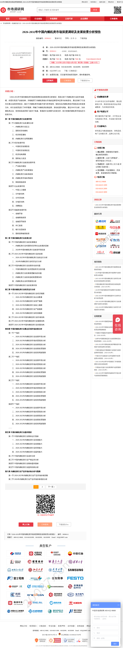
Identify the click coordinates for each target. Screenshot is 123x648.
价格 (66, 100)
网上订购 (25, 524)
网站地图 (90, 626)
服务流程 (102, 2)
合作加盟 (71, 626)
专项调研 (53, 19)
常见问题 (52, 626)
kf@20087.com (55, 71)
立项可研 (69, 19)
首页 (8, 19)
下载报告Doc (85, 80)
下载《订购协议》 (71, 71)
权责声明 (61, 626)
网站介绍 (23, 626)
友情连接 (80, 626)
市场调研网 (6, 23)
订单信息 (107, 161)
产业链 (19, 100)
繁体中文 (120, 2)
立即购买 (49, 80)
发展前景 (38, 420)
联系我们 (94, 2)
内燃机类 (23, 479)
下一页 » (51, 487)
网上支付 (113, 164)
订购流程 (42, 626)
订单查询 (113, 19)
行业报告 (38, 19)
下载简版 (83, 38)
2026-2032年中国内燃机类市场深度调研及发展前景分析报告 (42, 23)
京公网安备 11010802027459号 (69, 635)
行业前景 (15, 107)
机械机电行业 (16, 23)
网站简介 (111, 2)
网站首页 (85, 2)
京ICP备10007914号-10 (49, 635)
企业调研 (84, 19)
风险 (64, 107)
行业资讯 (23, 19)
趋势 (50, 107)
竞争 (48, 104)
